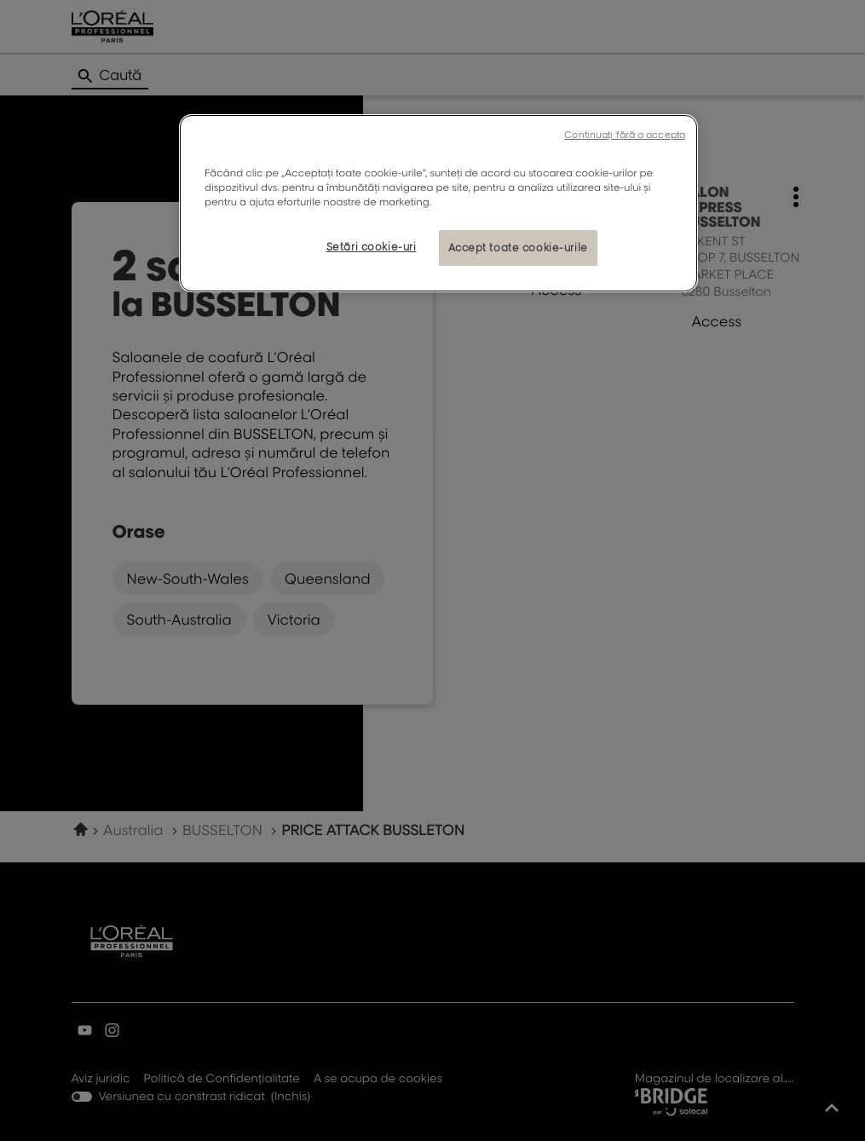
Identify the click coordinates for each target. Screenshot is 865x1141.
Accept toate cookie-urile (518, 247)
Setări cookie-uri (371, 246)
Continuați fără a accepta (624, 135)
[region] (438, 203)
